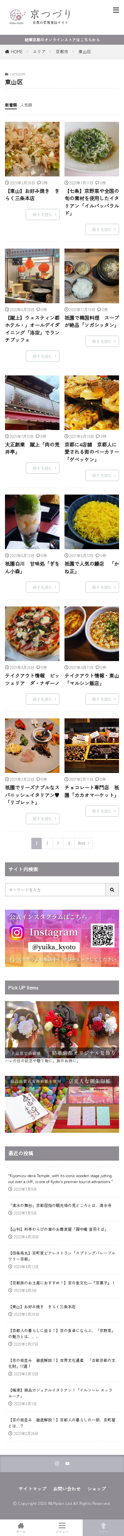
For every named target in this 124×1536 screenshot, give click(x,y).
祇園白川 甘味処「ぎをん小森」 (32, 567)
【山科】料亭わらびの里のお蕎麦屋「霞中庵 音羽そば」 (58, 1229)
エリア (39, 51)
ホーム (20, 1527)
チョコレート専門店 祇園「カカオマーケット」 (91, 791)
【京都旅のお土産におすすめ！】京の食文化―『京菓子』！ (61, 1282)
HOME (17, 51)
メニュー (62, 1527)
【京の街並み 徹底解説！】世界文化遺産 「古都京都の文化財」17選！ (61, 1363)
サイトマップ (32, 1488)
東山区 (84, 51)
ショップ (96, 1488)
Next (82, 843)
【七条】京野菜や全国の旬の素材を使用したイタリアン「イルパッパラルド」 (91, 202)
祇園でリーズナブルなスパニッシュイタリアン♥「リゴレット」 (32, 795)
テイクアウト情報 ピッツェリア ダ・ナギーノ (32, 679)
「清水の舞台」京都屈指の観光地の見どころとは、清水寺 (59, 1205)
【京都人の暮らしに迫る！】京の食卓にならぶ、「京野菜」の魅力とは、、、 (61, 1333)
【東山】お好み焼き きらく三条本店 (32, 194)
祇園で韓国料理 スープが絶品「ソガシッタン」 (91, 321)
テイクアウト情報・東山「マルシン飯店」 (91, 679)
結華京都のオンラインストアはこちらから (62, 39)
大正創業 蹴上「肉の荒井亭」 (32, 448)
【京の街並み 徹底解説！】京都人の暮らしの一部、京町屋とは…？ (61, 1422)
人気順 (26, 105)
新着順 (11, 105)
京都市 (62, 51)
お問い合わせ (67, 1488)
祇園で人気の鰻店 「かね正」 (91, 567)
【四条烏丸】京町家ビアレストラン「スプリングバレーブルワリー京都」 (61, 1256)
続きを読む (43, 214)
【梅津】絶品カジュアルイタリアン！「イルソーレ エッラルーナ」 (60, 1393)
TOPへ (103, 1527)
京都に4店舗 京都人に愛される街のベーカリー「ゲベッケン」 (91, 452)
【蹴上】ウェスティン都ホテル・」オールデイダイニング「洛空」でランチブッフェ (32, 329)
